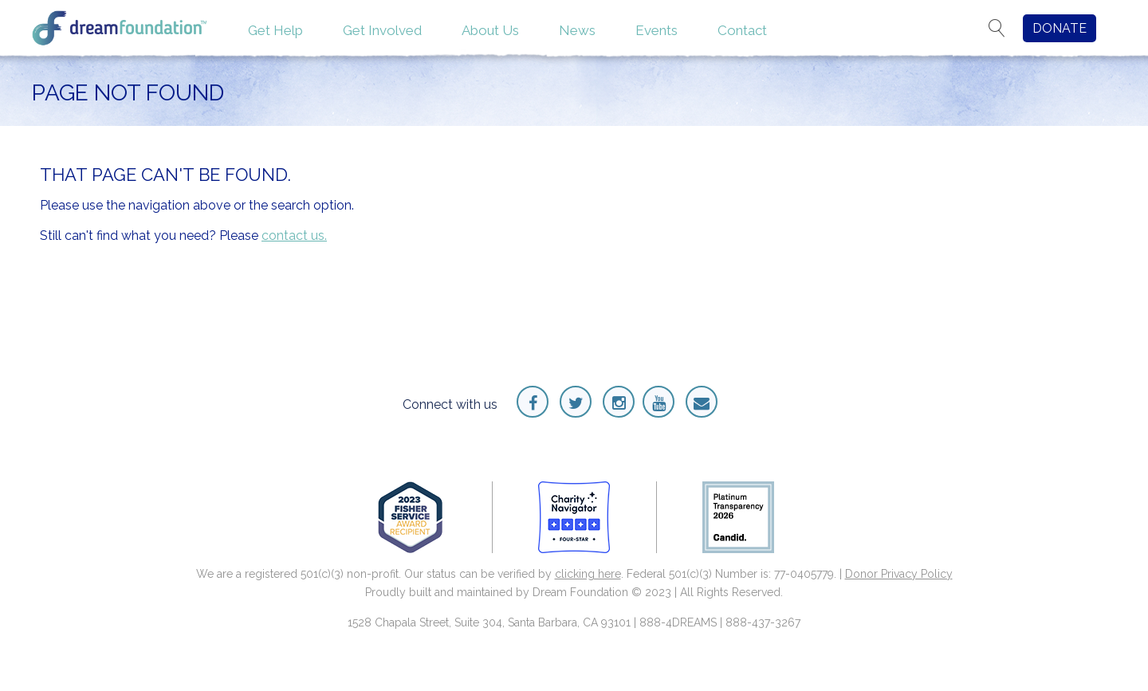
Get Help (275, 30)
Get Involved (382, 30)
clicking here (588, 573)
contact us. (294, 235)
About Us (490, 30)
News (577, 30)
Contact (742, 30)
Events (656, 30)
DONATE (1059, 28)
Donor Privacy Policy (899, 573)
